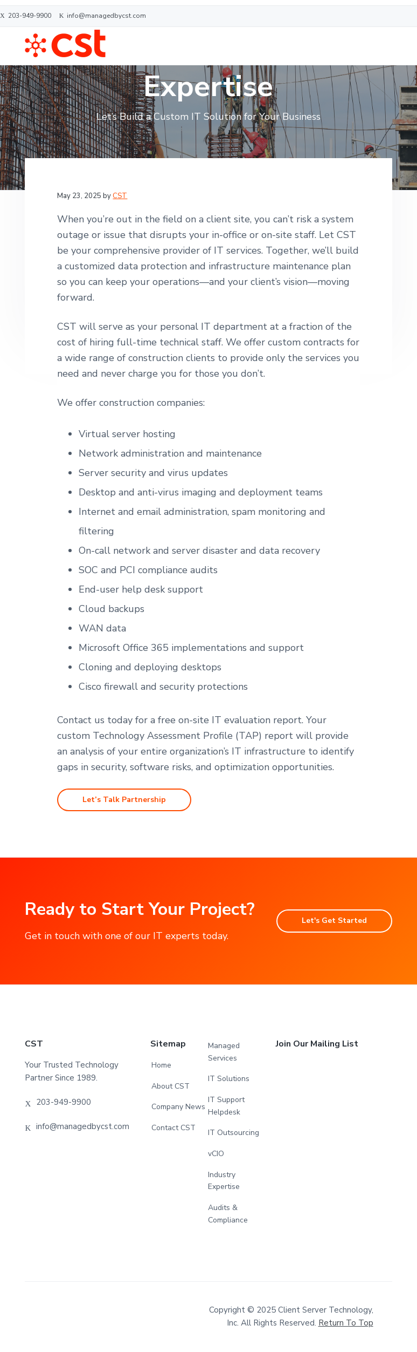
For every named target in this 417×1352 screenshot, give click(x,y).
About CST (170, 1087)
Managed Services (224, 1052)
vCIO (216, 1154)
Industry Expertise (224, 1181)
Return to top (345, 1324)
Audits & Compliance (228, 1214)
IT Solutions (228, 1080)
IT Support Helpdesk (226, 1106)
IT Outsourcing (233, 1133)
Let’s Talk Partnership (125, 799)
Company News (178, 1107)
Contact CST (173, 1128)
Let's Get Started (333, 921)
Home (161, 1066)
